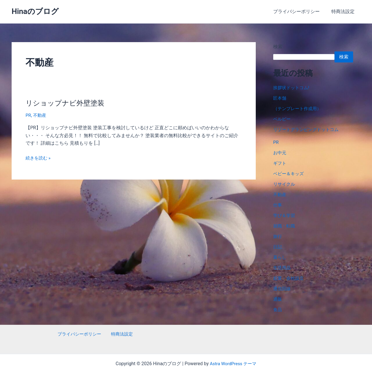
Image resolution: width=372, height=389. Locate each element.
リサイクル (284, 184)
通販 (277, 299)
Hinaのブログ (35, 11)
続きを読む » (39, 158)
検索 (277, 46)
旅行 (277, 236)
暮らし (280, 257)
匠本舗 (280, 98)
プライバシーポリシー (300, 11)
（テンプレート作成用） (298, 108)
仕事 (277, 205)
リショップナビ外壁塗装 (68, 102)
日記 (277, 247)
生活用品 (282, 267)
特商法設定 (344, 11)
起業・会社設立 (289, 278)
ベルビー (282, 119)
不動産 (40, 115)
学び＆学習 (284, 215)
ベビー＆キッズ (289, 173)
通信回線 (282, 288)
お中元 (280, 152)
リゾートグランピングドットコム (308, 129)
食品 (277, 309)
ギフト (280, 163)
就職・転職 (284, 226)
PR (28, 115)
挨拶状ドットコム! (292, 87)
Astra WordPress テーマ (233, 363)
